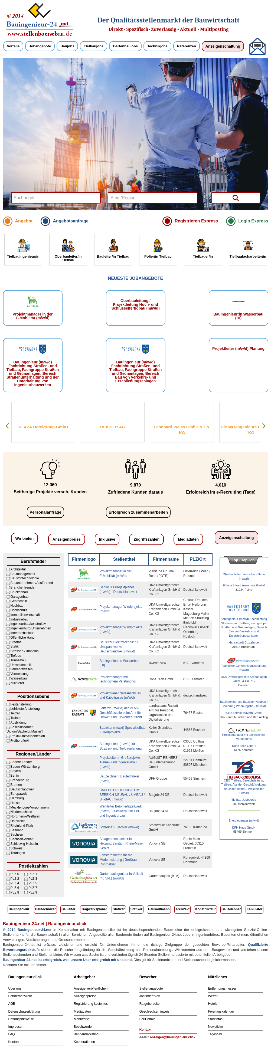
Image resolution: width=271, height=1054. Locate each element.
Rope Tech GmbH (244, 745)
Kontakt (13, 1042)
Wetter (212, 996)
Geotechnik (19, 601)
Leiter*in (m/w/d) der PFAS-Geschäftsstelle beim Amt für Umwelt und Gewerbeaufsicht (121, 712)
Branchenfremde (23, 587)
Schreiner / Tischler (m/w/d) (119, 827)
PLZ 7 (32, 888)
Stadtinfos (215, 1019)
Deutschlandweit (22, 789)
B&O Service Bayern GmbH (244, 712)
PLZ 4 (15, 883)
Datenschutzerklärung (24, 1011)
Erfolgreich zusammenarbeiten (138, 512)
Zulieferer (17, 683)
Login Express (253, 221)
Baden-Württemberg (25, 767)
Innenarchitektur (22, 633)
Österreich (18, 821)
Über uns (15, 988)
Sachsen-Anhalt (22, 839)
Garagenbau (20, 597)
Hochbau (17, 606)
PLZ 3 (32, 879)
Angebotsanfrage (71, 221)
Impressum (16, 1027)
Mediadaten (188, 539)
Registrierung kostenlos (91, 1004)
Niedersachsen (21, 812)
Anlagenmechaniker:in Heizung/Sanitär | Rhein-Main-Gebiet (121, 843)
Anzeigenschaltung (222, 46)
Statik (15, 646)
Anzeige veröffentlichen (91, 988)
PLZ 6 (15, 888)
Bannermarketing (86, 1034)
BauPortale (147, 1019)
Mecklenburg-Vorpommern (30, 807)
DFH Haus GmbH (243, 827)
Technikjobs (157, 46)
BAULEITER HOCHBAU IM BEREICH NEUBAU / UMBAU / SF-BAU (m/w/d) (122, 794)
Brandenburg (20, 780)
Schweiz (17, 848)
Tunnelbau (18, 660)
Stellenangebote (151, 988)
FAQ (11, 1034)
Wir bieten (24, 538)
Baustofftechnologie (25, 578)
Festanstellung (21, 704)
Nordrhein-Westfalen (25, 816)
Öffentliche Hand (23, 637)
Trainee (16, 718)
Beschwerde (83, 1027)
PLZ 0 (15, 874)
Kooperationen (84, 1042)
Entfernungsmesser (222, 988)
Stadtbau (17, 642)
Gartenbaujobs (125, 46)
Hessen (16, 803)
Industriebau (19, 619)
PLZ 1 (32, 874)
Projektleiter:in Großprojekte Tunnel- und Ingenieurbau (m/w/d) (120, 762)
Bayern (16, 771)
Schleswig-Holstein (24, 844)
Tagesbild (215, 1034)
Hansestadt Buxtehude (244, 642)
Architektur (18, 569)
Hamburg (17, 798)
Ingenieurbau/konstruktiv (28, 624)
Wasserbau (19, 678)
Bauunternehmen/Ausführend (32, 583)
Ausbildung (19, 722)
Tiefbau (16, 656)
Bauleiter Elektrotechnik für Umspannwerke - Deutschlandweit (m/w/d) (119, 646)
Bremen (16, 785)
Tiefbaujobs (93, 46)
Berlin (15, 775)
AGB (11, 1004)
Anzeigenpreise (66, 539)
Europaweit (19, 794)
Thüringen (18, 853)
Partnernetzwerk (20, 996)
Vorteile (13, 46)
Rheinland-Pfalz (22, 826)
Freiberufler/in (21, 741)
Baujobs (67, 46)
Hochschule (19, 610)
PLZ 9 (32, 892)
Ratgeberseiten (150, 1004)
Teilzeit (16, 713)
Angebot (24, 221)
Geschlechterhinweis (154, 1011)
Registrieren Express (196, 221)
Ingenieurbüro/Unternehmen (31, 628)
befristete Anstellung (25, 709)
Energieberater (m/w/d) (243, 820)
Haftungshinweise (21, 1019)
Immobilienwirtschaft (25, 615)
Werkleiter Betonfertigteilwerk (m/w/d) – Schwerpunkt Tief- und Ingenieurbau (121, 811)
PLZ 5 (32, 883)
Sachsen (17, 834)
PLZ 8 (15, 892)
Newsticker (216, 1027)
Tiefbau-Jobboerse (243, 799)
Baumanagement (23, 574)
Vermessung (20, 674)
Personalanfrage (45, 512)
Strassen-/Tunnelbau (26, 651)
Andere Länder (21, 762)
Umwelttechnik (21, 665)
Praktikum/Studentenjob (28, 736)
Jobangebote (40, 46)
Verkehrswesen (22, 669)
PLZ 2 (15, 879)
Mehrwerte (81, 1019)
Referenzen (186, 46)
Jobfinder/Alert (149, 996)
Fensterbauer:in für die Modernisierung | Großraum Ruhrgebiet (119, 859)
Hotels (212, 1004)
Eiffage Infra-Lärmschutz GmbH (244, 585)
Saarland (17, 830)
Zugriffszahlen (146, 539)
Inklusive (107, 539)
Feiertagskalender (221, 1011)
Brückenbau (19, 592)
